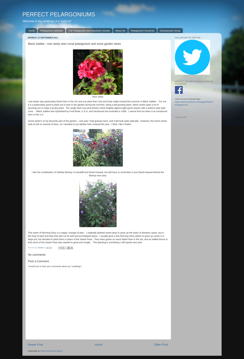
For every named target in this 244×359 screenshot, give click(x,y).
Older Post (161, 344)
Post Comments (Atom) (52, 351)
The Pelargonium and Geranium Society (89, 30)
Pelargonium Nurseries (143, 30)
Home (31, 30)
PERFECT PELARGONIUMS (58, 14)
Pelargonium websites (51, 30)
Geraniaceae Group (170, 30)
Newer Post (35, 344)
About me (120, 30)
